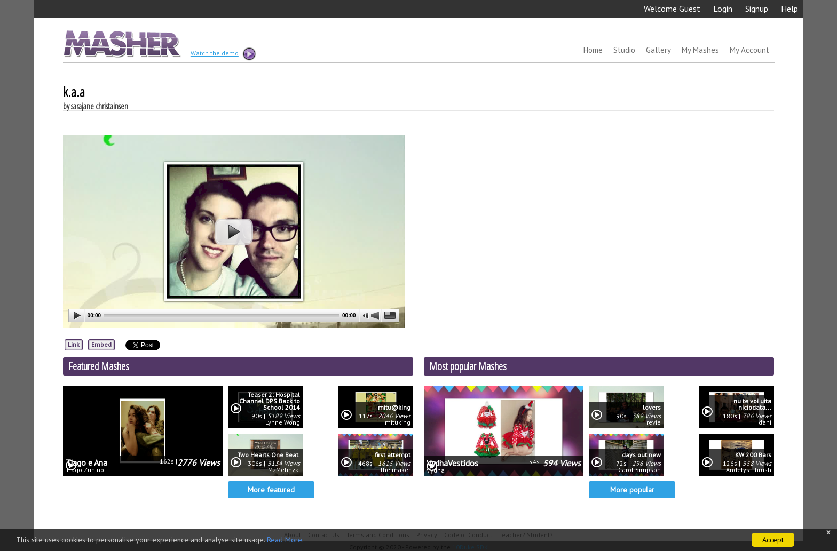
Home (593, 50)
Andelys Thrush (748, 470)
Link (74, 344)
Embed (101, 344)
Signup (756, 8)
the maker (395, 470)
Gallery (658, 50)
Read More (284, 540)
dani (765, 422)
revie (653, 422)
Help (789, 8)
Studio (624, 50)
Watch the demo (223, 54)
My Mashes (700, 50)
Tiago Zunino (85, 470)
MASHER (121, 43)
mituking (397, 422)
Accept (773, 540)
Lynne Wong (282, 422)
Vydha (436, 470)
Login (722, 8)
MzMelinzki (284, 470)
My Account (749, 50)
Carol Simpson (639, 470)
